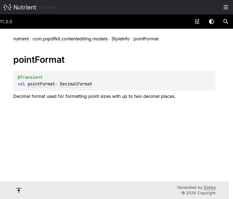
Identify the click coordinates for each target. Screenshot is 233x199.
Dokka (210, 187)
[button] (226, 21)
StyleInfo (121, 38)
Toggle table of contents (226, 7)
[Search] (226, 21)
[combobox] (197, 21)
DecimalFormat (76, 84)
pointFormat (41, 84)
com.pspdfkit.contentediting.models (70, 38)
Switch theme (211, 21)
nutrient (47, 7)
